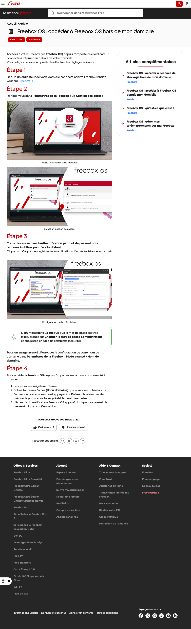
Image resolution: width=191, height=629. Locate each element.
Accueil (11, 23)
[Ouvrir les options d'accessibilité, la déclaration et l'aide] (3, 581)
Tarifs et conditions (106, 612)
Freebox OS (26, 81)
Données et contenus (53, 612)
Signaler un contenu (81, 612)
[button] (9, 581)
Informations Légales (25, 612)
